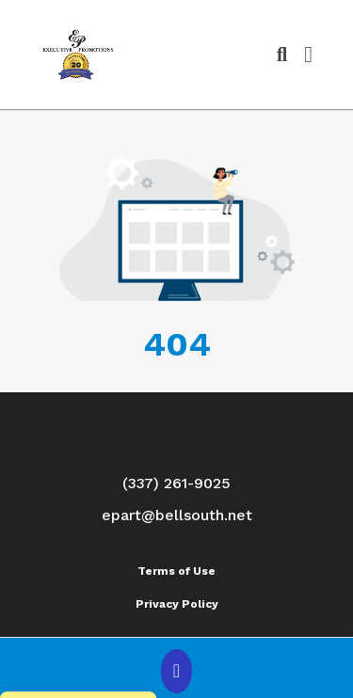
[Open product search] (282, 54)
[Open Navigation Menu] (308, 54)
